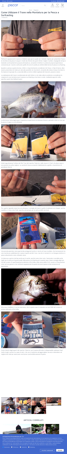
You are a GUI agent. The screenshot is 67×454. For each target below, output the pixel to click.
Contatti (9, 1)
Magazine (36, 10)
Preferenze (15, 447)
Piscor (30, 10)
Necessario (7, 447)
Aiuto (4, 1)
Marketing (32, 447)
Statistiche (24, 447)
